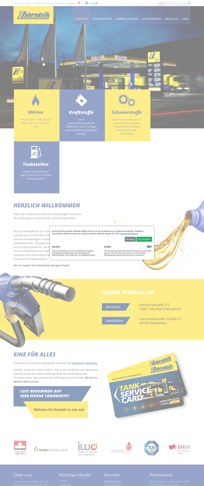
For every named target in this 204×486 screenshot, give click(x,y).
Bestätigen (130, 239)
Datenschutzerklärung (129, 234)
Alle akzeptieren (144, 239)
